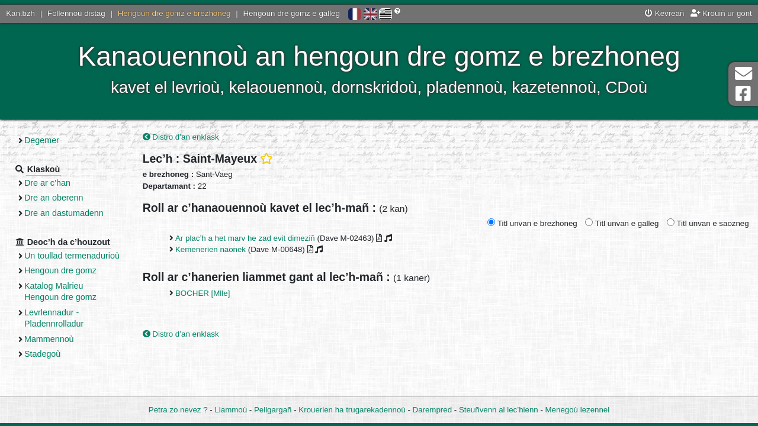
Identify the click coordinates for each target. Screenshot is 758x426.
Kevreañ (664, 13)
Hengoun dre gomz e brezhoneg (174, 13)
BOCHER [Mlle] (202, 293)
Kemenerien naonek (210, 249)
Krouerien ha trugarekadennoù (351, 409)
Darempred (432, 409)
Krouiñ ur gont (721, 13)
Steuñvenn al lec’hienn (498, 409)
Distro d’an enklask (181, 137)
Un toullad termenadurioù (72, 255)
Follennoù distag (76, 13)
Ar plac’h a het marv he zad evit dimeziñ (245, 238)
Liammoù (230, 409)
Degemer (41, 140)
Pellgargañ (273, 409)
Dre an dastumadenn (64, 213)
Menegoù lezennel (577, 409)
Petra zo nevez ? (178, 409)
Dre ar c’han (47, 183)
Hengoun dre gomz (60, 270)
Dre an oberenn (53, 197)
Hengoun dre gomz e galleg (291, 13)
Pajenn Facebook (743, 93)
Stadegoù (42, 354)
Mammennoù (49, 339)
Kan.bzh (20, 13)
